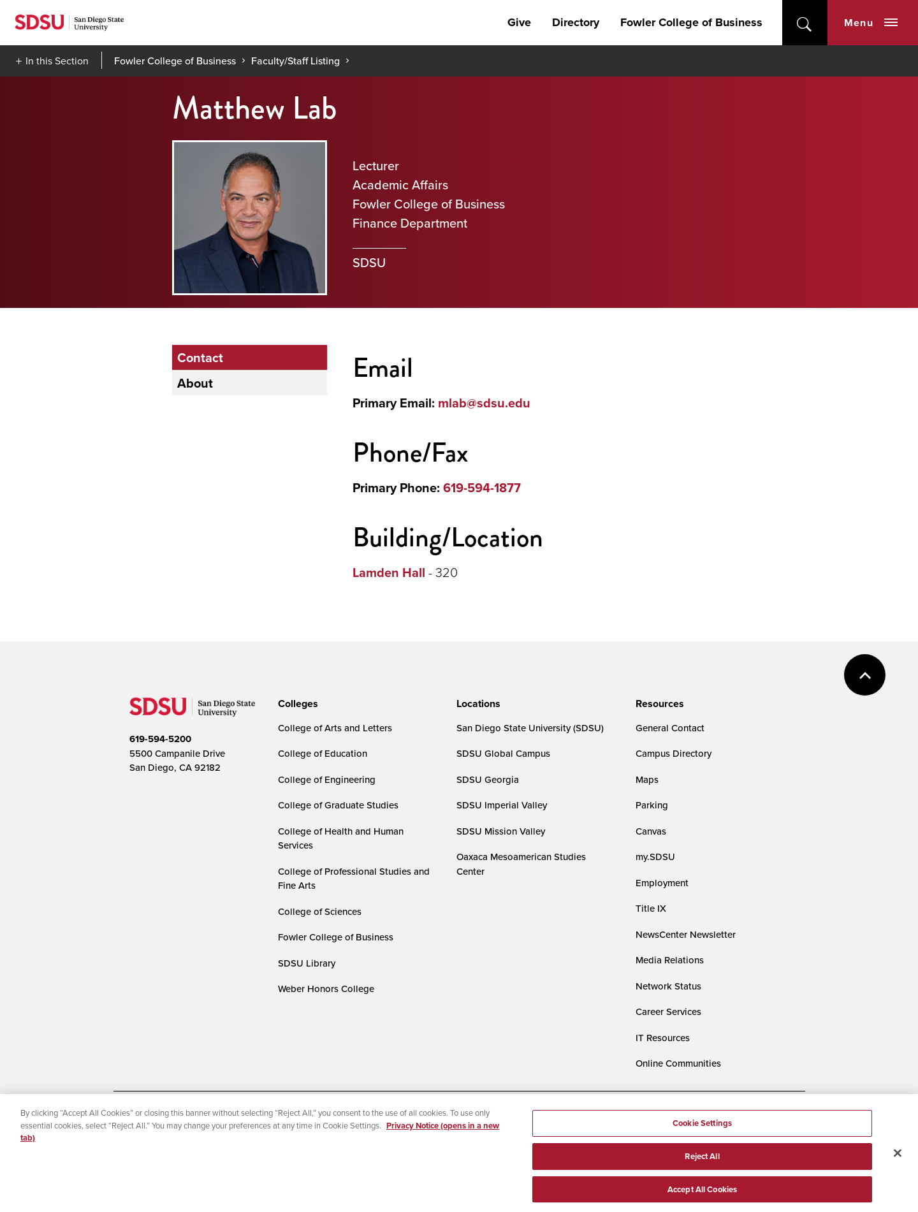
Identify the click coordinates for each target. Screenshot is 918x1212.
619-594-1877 (482, 487)
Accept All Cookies (702, 1195)
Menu (871, 22)
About (195, 383)
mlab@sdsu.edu (484, 402)
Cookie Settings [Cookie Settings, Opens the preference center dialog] (702, 1129)
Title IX (651, 908)
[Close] (898, 1159)
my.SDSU (655, 856)
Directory (575, 22)
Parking (652, 805)
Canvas (651, 831)
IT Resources (663, 1037)
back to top (864, 675)
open (804, 22)
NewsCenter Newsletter (686, 934)
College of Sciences (319, 911)
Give (519, 22)
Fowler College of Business (691, 22)
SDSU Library (306, 963)
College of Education (322, 753)
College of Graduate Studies (338, 805)
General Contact (670, 727)
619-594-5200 (160, 739)
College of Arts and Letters (335, 727)
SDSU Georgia (487, 779)
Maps (647, 779)
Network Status (668, 986)
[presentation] (296, 704)
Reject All (702, 1162)
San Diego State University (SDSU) (530, 727)
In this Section (57, 61)
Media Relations (670, 960)
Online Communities (678, 1063)
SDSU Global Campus (503, 753)
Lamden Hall (389, 572)
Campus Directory (673, 753)
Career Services (668, 1011)
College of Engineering (326, 779)
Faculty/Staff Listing (295, 61)
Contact (200, 357)
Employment (662, 882)
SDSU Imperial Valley (501, 805)
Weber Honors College (326, 988)
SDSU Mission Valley (500, 831)
